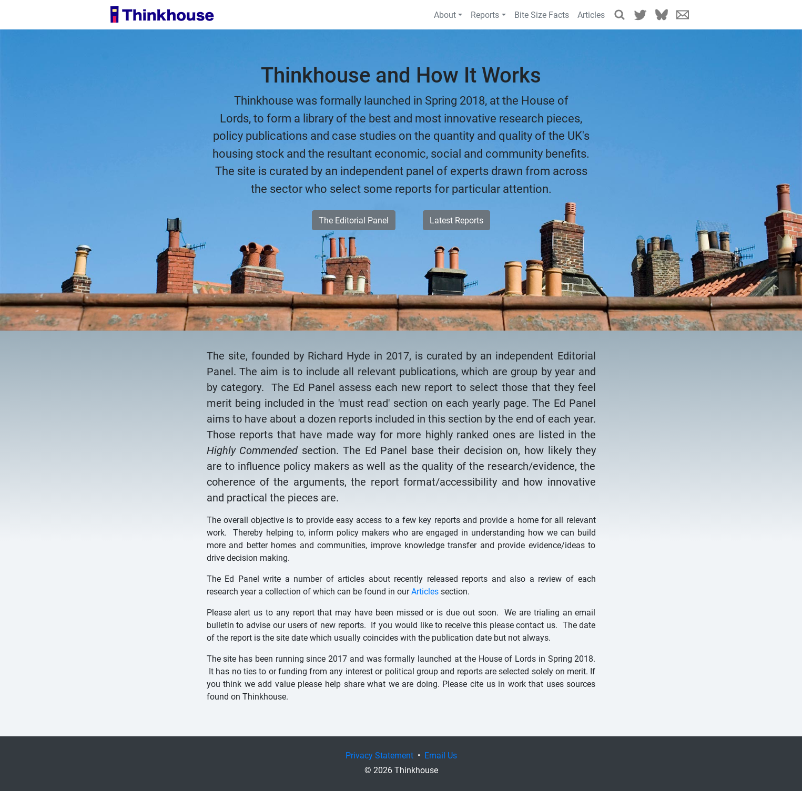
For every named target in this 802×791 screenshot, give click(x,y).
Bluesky (661, 14)
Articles (591, 14)
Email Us (682, 14)
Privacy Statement (379, 755)
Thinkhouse (162, 15)
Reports (485, 14)
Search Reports (619, 14)
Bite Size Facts (541, 14)
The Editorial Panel (354, 219)
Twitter (640, 14)
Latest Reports (456, 219)
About (445, 14)
